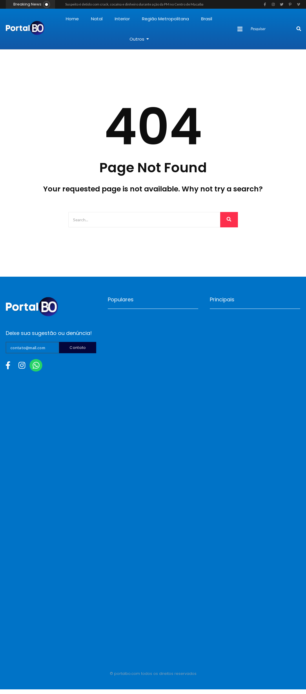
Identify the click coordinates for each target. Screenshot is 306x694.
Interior (122, 19)
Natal (97, 19)
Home (72, 19)
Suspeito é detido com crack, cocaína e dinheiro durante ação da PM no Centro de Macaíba (134, 4)
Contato (77, 347)
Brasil (206, 19)
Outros (139, 39)
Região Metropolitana (165, 19)
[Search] (272, 29)
